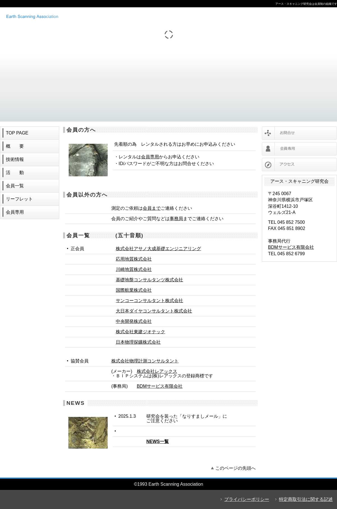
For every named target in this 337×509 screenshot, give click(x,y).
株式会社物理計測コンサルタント (145, 361)
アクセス (299, 164)
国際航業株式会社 (134, 290)
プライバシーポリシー (246, 499)
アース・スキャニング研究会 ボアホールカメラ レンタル (77, 16)
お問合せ (299, 133)
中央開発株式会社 (134, 321)
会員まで (152, 208)
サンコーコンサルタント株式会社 (149, 300)
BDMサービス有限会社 (160, 386)
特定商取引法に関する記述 (306, 499)
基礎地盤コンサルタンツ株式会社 (149, 279)
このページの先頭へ (235, 468)
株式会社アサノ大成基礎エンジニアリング (158, 248)
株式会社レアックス (157, 371)
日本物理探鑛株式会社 (138, 342)
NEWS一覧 (157, 441)
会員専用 (150, 156)
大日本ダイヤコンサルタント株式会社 (154, 311)
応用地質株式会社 (134, 259)
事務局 (176, 218)
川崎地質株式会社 (134, 269)
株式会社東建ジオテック (140, 331)
